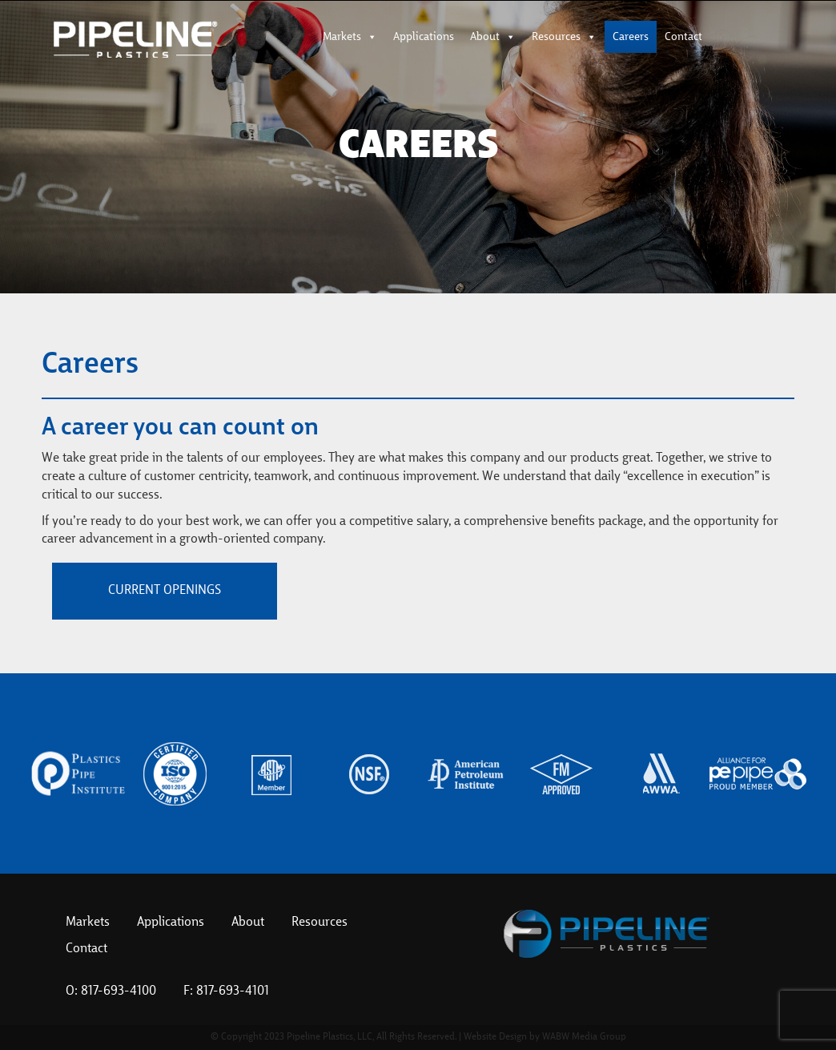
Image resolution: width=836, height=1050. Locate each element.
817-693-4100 (118, 991)
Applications (423, 36)
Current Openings (164, 590)
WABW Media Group (584, 1037)
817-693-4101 (232, 991)
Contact (683, 36)
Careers (631, 36)
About (493, 37)
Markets (350, 37)
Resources (564, 37)
